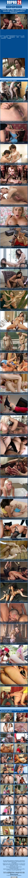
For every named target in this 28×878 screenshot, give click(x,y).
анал (18, 36)
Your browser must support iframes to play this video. (14, 24)
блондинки (12, 36)
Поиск (13, 6)
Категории (9, 6)
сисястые (3, 38)
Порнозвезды (18, 6)
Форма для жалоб (14, 874)
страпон (22, 36)
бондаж (9, 38)
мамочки (6, 36)
